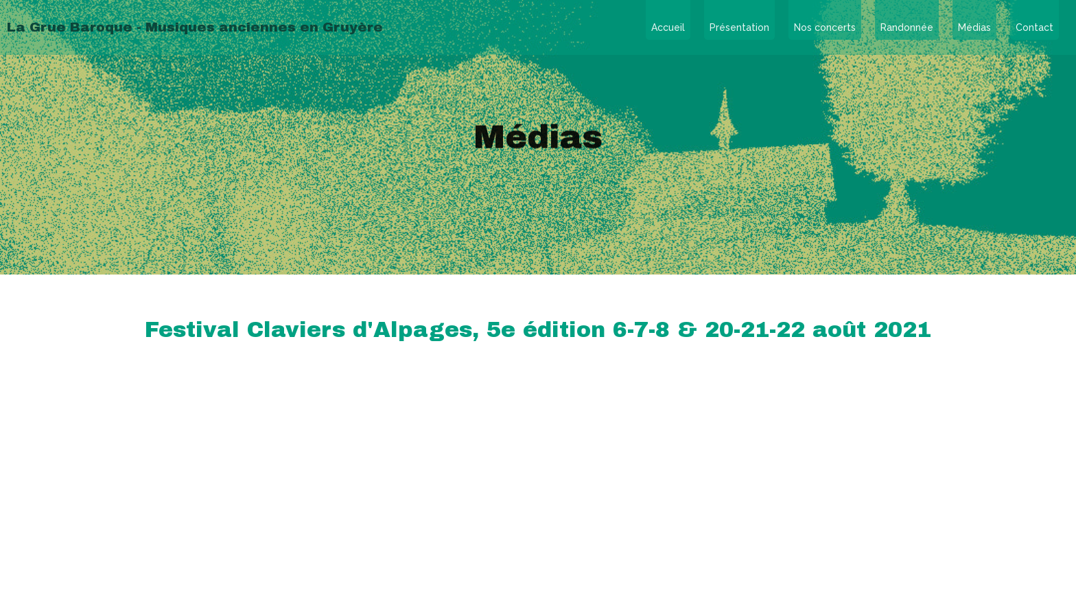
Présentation (739, 27)
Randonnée (906, 27)
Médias (974, 27)
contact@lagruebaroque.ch (538, 485)
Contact (1034, 27)
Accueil (668, 27)
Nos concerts (825, 27)
